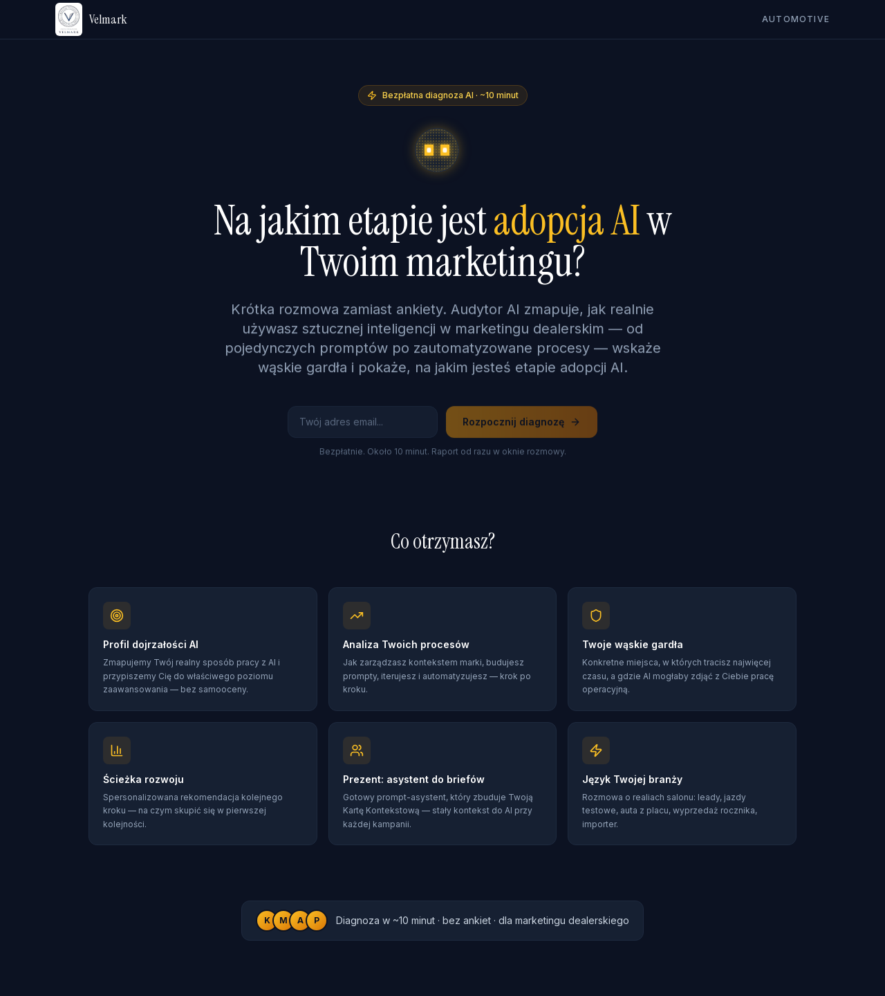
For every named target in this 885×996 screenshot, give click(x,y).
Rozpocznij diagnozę (522, 425)
